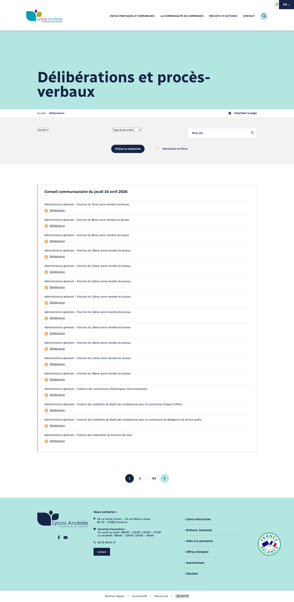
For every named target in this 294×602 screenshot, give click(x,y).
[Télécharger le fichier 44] (147, 210)
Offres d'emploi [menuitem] (197, 552)
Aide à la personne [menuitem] (199, 541)
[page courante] (56, 113)
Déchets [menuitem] (192, 573)
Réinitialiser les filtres (171, 148)
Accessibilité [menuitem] (139, 596)
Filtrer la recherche (128, 149)
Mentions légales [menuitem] (114, 596)
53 (154, 478)
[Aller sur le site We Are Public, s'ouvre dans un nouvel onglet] (182, 596)
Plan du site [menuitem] (161, 596)
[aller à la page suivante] (164, 478)
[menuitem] (132, 16)
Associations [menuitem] (195, 563)
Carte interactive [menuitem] (198, 519)
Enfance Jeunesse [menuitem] (199, 530)
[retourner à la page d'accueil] (44, 16)
